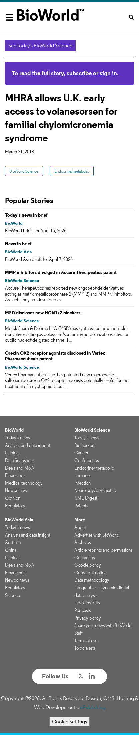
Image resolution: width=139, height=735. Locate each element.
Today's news (17, 438)
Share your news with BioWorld (103, 625)
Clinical (12, 453)
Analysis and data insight (27, 445)
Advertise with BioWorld (96, 535)
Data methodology (91, 580)
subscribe (79, 73)
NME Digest (85, 498)
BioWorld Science (24, 171)
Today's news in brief (26, 215)
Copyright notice (90, 573)
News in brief (18, 244)
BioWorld (14, 223)
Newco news (17, 490)
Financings (15, 475)
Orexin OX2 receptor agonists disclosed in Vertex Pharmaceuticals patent (55, 356)
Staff (78, 633)
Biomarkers (84, 445)
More (79, 520)
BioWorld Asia (18, 252)
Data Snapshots (19, 460)
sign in (108, 73)
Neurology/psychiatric (95, 490)
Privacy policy (87, 618)
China (10, 550)
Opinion (12, 498)
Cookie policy (87, 565)
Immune (82, 475)
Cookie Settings (69, 721)
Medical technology (24, 483)
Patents (81, 506)
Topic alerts (84, 648)
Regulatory (15, 506)
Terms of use (85, 641)
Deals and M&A (19, 468)
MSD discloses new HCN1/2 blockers (42, 313)
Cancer (81, 453)
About (80, 527)
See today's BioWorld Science (40, 45)
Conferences (86, 460)
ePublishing (92, 707)
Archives (82, 542)
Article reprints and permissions (103, 550)
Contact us (84, 558)
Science (12, 595)
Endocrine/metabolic (71, 171)
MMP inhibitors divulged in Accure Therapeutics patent (61, 272)
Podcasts (82, 610)
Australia (13, 542)
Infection (82, 483)
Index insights (87, 603)
